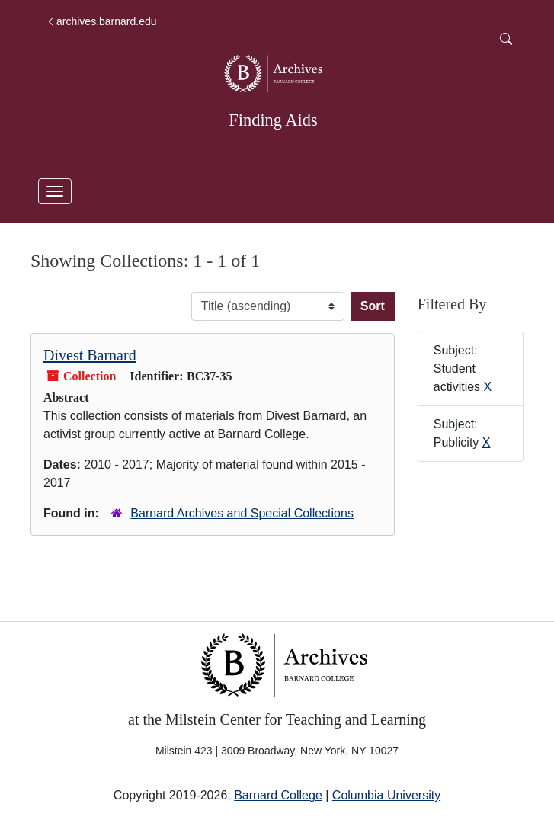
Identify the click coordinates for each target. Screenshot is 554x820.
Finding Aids (273, 120)
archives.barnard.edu (101, 21)
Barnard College (278, 795)
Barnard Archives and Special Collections (242, 513)
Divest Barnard (89, 355)
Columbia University (386, 795)
